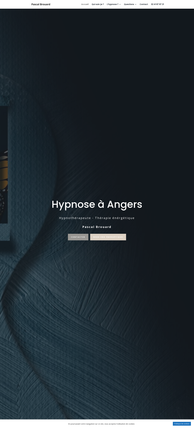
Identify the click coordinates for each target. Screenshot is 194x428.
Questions (129, 4)
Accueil (85, 4)
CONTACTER (78, 237)
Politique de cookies (181, 424)
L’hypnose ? (112, 4)
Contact (144, 4)
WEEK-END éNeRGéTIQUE (108, 237)
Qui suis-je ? (98, 4)
